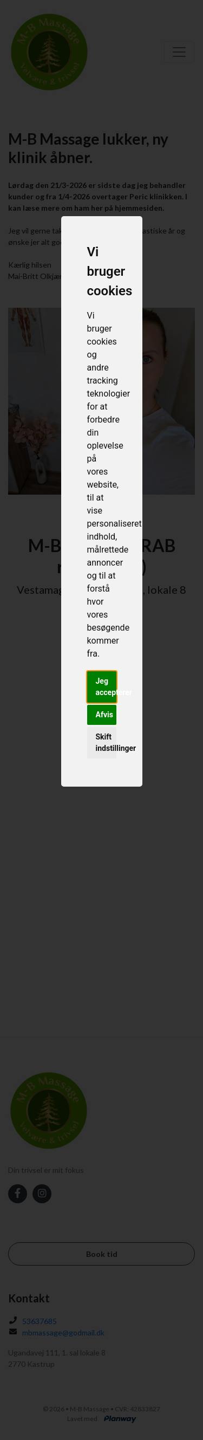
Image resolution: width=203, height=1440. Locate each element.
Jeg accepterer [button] (106, 687)
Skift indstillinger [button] (106, 742)
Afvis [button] (104, 714)
